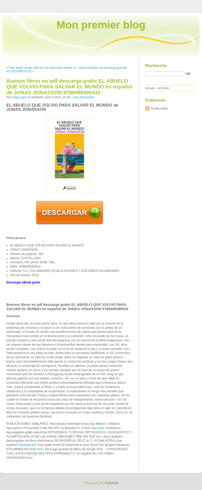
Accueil (150, 88)
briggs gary (19, 97)
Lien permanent (83, 97)
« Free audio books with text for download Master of (41, 68)
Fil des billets (159, 108)
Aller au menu (162, 3)
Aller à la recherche (187, 3)
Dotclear (112, 483)
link (98, 436)
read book (97, 428)
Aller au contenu (140, 3)
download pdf (27, 445)
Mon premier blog (101, 25)
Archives (163, 88)
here (40, 449)
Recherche (156, 65)
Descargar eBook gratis (23, 282)
